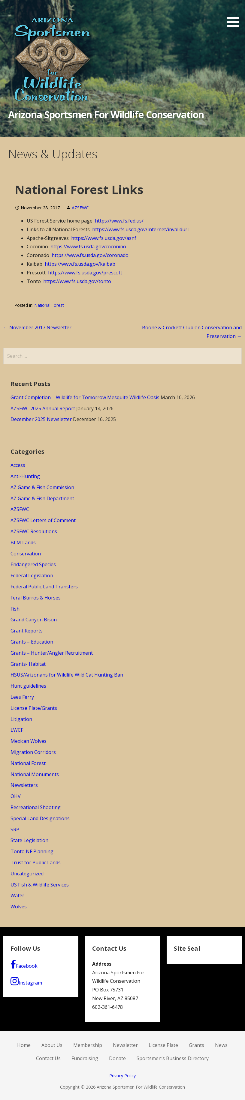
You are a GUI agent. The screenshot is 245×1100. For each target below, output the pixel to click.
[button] (235, 14)
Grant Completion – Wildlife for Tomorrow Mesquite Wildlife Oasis (85, 397)
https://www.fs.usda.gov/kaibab (80, 264)
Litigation (21, 719)
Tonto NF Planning (32, 851)
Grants (196, 1045)
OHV (16, 796)
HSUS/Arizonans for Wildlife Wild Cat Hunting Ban (67, 674)
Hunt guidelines (28, 686)
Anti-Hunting (25, 476)
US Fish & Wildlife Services (40, 884)
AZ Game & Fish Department (42, 498)
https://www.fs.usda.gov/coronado (90, 255)
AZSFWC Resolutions (34, 531)
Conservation (26, 553)
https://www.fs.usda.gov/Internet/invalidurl (140, 229)
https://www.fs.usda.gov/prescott (85, 272)
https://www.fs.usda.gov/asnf (103, 238)
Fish (15, 608)
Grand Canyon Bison (34, 619)
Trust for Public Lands (36, 862)
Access (18, 465)
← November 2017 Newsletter (37, 327)
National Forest (49, 305)
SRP (15, 829)
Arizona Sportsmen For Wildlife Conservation (106, 114)
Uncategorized (27, 873)
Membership (87, 1045)
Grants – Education (32, 641)
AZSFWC (80, 208)
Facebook (24, 964)
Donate (117, 1058)
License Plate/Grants (34, 708)
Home (24, 1045)
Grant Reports (27, 630)
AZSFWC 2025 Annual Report (43, 408)
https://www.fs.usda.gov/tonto (77, 281)
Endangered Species (33, 564)
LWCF (17, 730)
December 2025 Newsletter (41, 419)
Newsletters (24, 785)
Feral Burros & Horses (36, 597)
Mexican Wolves (29, 741)
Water (17, 895)
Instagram (26, 981)
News (221, 1045)
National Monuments (35, 774)
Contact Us (48, 1058)
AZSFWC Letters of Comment (43, 520)
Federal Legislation (32, 575)
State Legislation (29, 840)
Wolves (19, 906)
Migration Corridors (33, 752)
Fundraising (84, 1058)
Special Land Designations (40, 818)
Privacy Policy (122, 1075)
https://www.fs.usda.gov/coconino (88, 246)
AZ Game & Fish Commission (42, 487)
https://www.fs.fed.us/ (119, 220)
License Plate (163, 1045)
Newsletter (125, 1045)
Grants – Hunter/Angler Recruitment (52, 653)
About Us (51, 1045)
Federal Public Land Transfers (44, 586)
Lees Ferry (22, 697)
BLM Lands (23, 542)
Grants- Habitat (28, 664)
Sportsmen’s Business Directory (173, 1058)
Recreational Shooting (36, 807)
